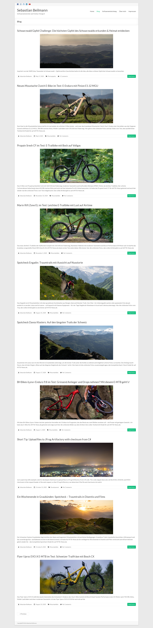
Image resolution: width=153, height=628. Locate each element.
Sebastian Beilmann (32, 10)
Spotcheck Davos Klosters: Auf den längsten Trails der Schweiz (52, 322)
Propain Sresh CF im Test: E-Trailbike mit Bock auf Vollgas (49, 145)
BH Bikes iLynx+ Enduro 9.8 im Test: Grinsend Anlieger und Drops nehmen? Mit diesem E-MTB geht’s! (73, 382)
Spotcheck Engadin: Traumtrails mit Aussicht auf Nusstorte (50, 262)
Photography (52, 76)
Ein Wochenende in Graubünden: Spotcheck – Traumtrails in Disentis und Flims (61, 496)
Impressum (132, 11)
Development (55, 487)
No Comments (64, 136)
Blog (98, 11)
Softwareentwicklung (109, 11)
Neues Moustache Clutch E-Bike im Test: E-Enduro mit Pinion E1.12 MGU (57, 85)
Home (92, 11)
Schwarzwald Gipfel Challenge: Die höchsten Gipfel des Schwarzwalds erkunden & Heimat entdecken (73, 30)
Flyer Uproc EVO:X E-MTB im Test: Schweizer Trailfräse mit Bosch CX (55, 556)
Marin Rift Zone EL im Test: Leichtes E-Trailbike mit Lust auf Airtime (54, 205)
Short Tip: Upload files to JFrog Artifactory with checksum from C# (54, 439)
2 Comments (64, 76)
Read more (131, 76)
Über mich (122, 11)
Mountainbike (51, 136)
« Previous (23, 614)
